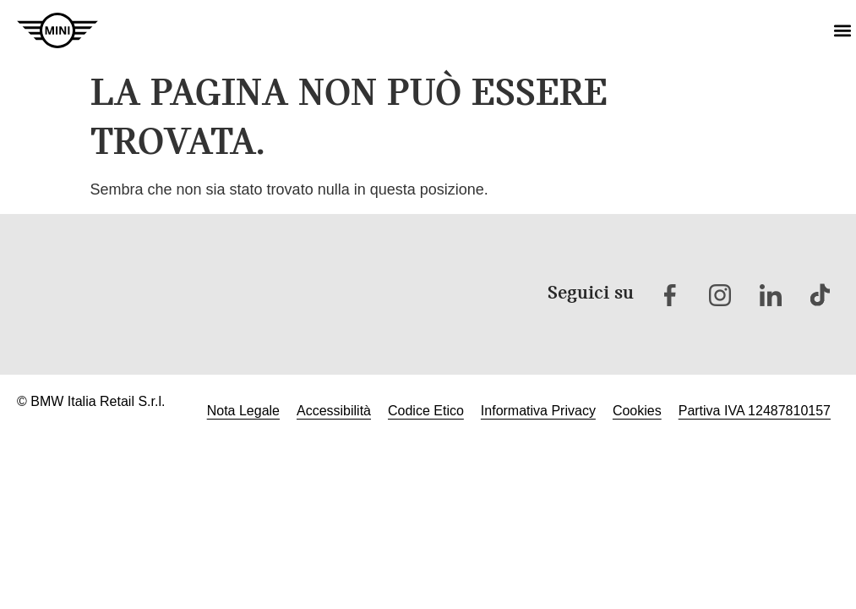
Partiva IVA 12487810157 (755, 410)
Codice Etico (426, 410)
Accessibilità (334, 410)
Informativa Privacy (538, 410)
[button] (842, 31)
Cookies (637, 410)
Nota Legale (243, 410)
